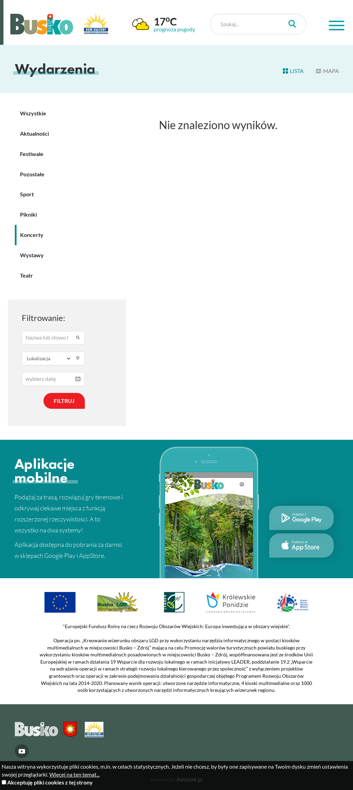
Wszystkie (33, 113)
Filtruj (64, 400)
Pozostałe (32, 174)
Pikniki (28, 214)
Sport (27, 194)
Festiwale (31, 153)
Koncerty (31, 234)
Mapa (327, 70)
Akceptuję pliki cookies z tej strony (50, 782)
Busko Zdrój (41, 24)
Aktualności (34, 133)
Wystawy (32, 255)
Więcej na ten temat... (74, 774)
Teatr (26, 275)
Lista (293, 70)
